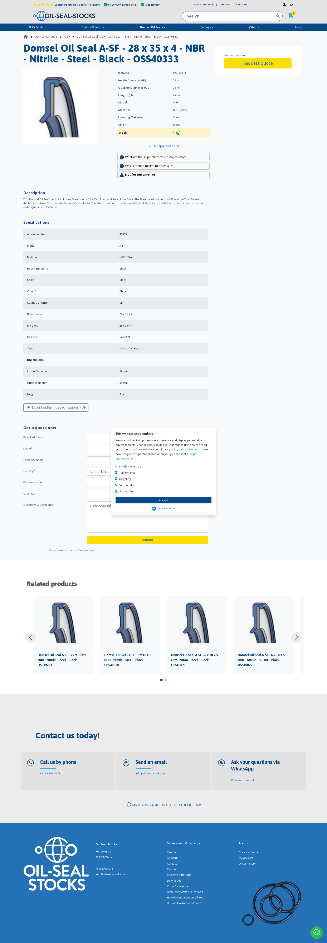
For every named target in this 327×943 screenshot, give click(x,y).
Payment (172, 869)
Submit (147, 540)
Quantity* (29, 493)
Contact (172, 863)
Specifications (36, 222)
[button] (30, 637)
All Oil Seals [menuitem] (37, 27)
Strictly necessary (130, 466)
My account (246, 858)
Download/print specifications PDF (56, 407)
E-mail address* (33, 437)
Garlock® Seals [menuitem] (93, 27)
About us (172, 858)
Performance (127, 472)
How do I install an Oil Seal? (184, 903)
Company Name (33, 460)
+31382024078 (104, 868)
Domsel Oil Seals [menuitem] (153, 27)
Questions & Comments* (39, 505)
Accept (163, 500)
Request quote (258, 63)
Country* (29, 471)
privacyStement (189, 449)
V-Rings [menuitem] (207, 27)
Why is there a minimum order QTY (146, 166)
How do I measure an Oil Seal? (186, 897)
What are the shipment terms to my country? (152, 157)
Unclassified (127, 491)
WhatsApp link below (244, 780)
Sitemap (172, 852)
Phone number (32, 482)
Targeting (125, 479)
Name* (27, 448)
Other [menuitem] (254, 27)
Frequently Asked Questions (185, 892)
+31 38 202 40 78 (50, 773)
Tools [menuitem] (298, 27)
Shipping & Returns (179, 875)
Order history (247, 863)
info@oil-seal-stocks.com (151, 773)
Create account (248, 852)
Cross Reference (177, 886)
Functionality (127, 485)
